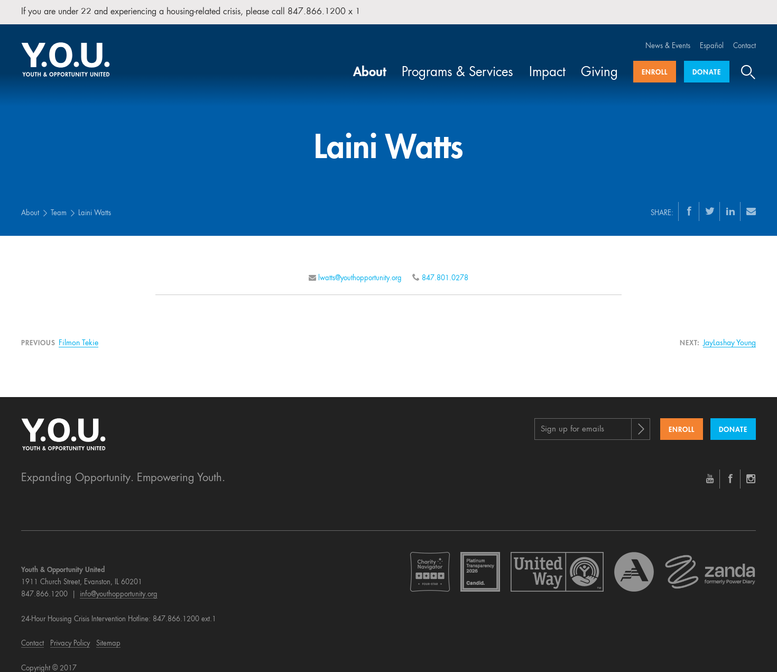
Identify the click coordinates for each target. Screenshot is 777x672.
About (369, 62)
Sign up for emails (572, 419)
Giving (599, 62)
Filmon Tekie (78, 332)
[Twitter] (710, 200)
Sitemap (108, 633)
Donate (706, 62)
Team (59, 202)
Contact (744, 35)
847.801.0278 (445, 267)
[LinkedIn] (730, 200)
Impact (547, 62)
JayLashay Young (729, 332)
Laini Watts (94, 202)
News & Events (667, 35)
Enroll (655, 62)
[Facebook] (689, 200)
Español (712, 35)
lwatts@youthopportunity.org (360, 267)
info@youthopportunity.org (119, 584)
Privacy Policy (70, 633)
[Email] (751, 200)
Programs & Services (457, 62)
